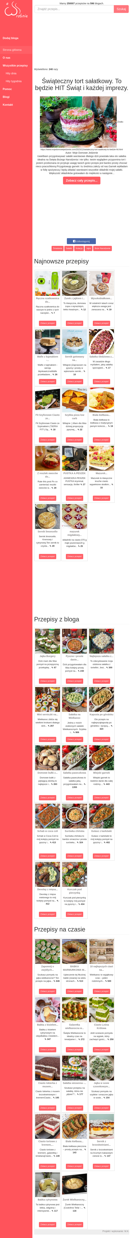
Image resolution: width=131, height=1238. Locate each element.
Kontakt (8, 104)
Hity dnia (9, 73)
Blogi (6, 96)
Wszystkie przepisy (15, 65)
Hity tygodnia (12, 81)
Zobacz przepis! (47, 323)
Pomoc (7, 89)
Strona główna (12, 49)
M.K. (126, 1231)
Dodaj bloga (10, 38)
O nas (6, 57)
